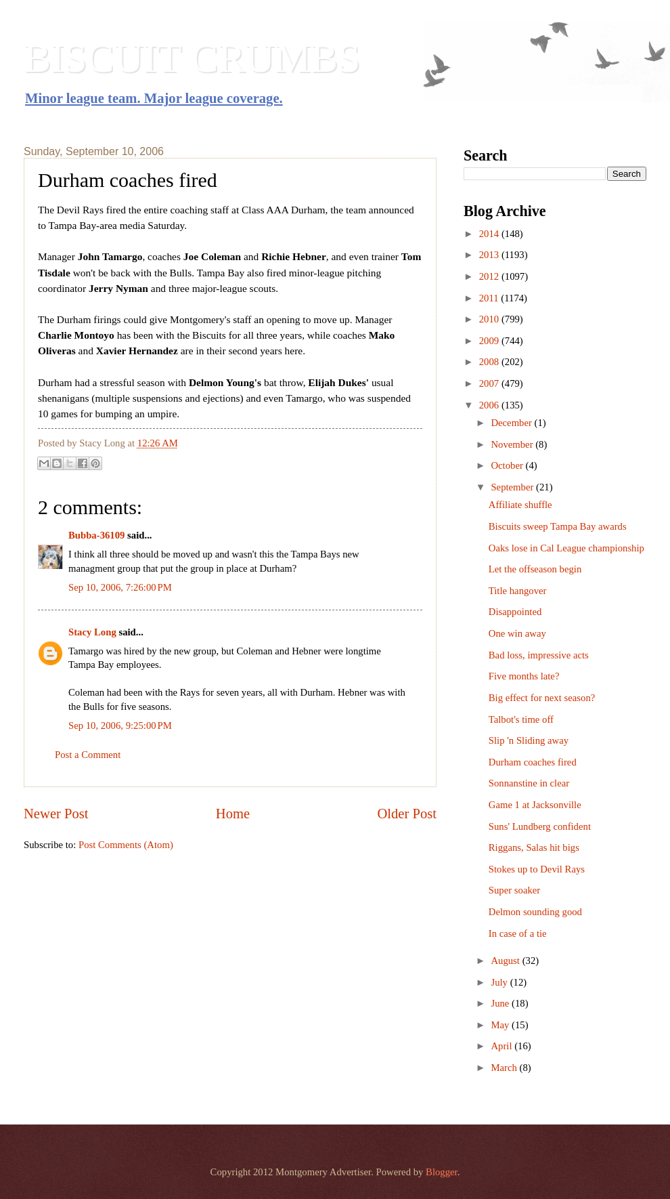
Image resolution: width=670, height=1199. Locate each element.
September (513, 487)
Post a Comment (87, 754)
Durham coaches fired (533, 762)
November (513, 444)
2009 (490, 340)
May (501, 1024)
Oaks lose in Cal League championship (566, 548)
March (505, 1067)
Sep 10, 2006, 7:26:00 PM (120, 587)
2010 (490, 319)
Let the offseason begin (535, 569)
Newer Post (56, 813)
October (508, 465)
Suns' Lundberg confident (540, 826)
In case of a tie (518, 933)
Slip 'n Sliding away (528, 740)
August (506, 960)
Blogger (441, 1171)
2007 (490, 383)
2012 (490, 276)
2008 (490, 361)
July (500, 982)
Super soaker (514, 890)
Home (233, 813)
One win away (517, 633)
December (512, 422)
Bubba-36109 (96, 535)
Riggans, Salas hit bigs (534, 847)
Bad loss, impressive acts (539, 655)
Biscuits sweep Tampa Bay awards (558, 526)
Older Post (407, 813)
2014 (490, 233)
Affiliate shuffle (520, 504)
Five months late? (524, 676)
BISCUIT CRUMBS (192, 58)
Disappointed (515, 611)
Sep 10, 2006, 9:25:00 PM (120, 725)
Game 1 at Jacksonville (535, 804)
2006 (490, 405)
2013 (490, 254)
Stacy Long (92, 632)
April (502, 1045)
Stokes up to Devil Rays (537, 869)
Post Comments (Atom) (126, 844)
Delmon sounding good (535, 911)
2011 (490, 298)
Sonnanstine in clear (529, 783)
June (501, 1003)
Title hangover (518, 590)
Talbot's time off (521, 719)
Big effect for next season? (542, 697)
